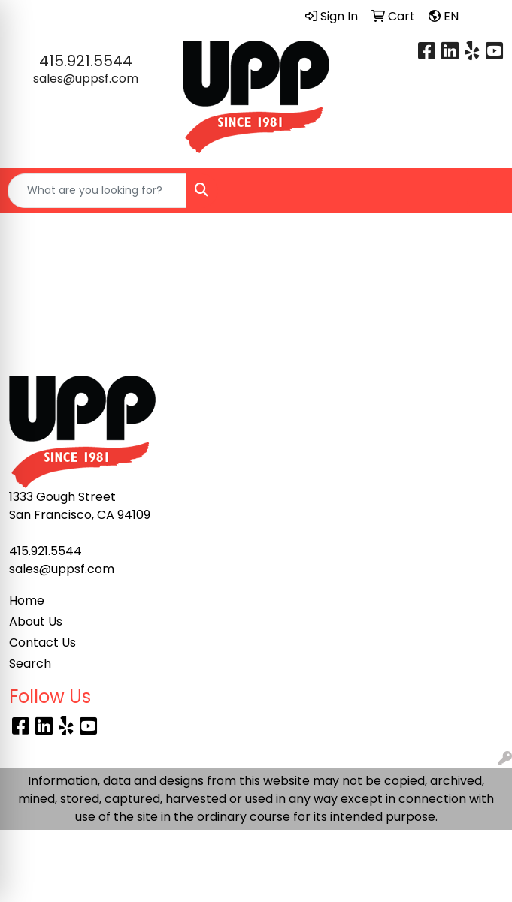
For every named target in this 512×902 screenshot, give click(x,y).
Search (30, 663)
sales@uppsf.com (85, 78)
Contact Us (42, 642)
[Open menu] (482, 191)
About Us (35, 621)
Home (26, 600)
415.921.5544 (85, 60)
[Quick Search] (97, 190)
